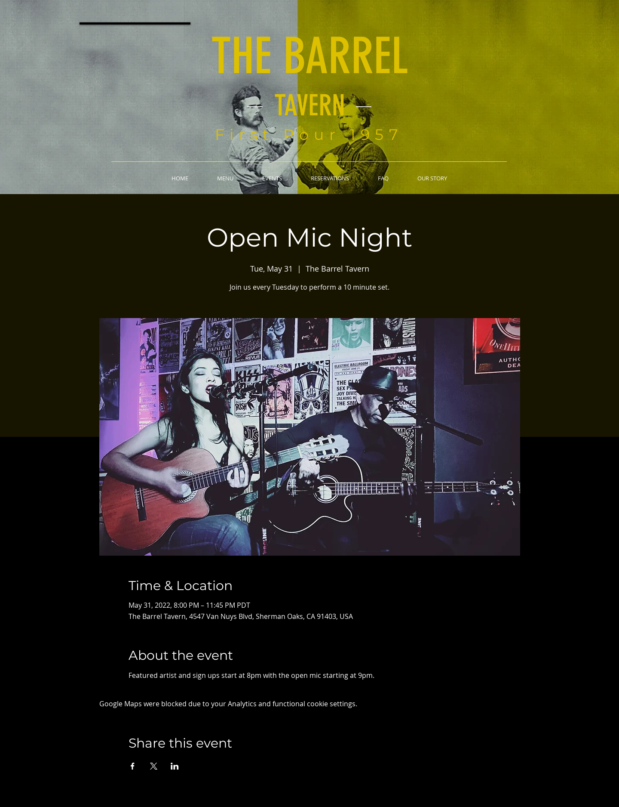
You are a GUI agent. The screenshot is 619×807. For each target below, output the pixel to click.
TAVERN (309, 105)
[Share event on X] (154, 766)
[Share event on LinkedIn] (175, 766)
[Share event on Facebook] (133, 766)
